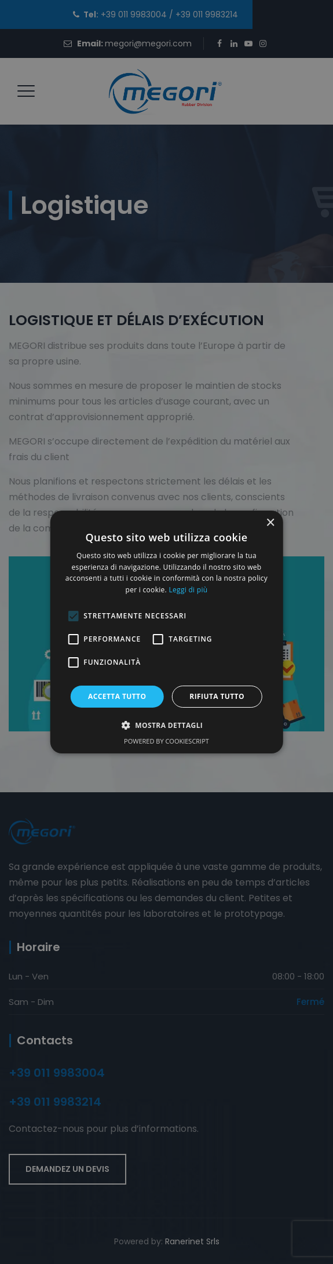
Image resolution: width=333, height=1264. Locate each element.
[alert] (166, 632)
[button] (166, 725)
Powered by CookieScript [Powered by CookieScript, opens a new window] (166, 741)
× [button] (270, 523)
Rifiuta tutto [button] (216, 696)
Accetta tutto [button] (117, 696)
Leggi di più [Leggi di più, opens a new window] (188, 590)
